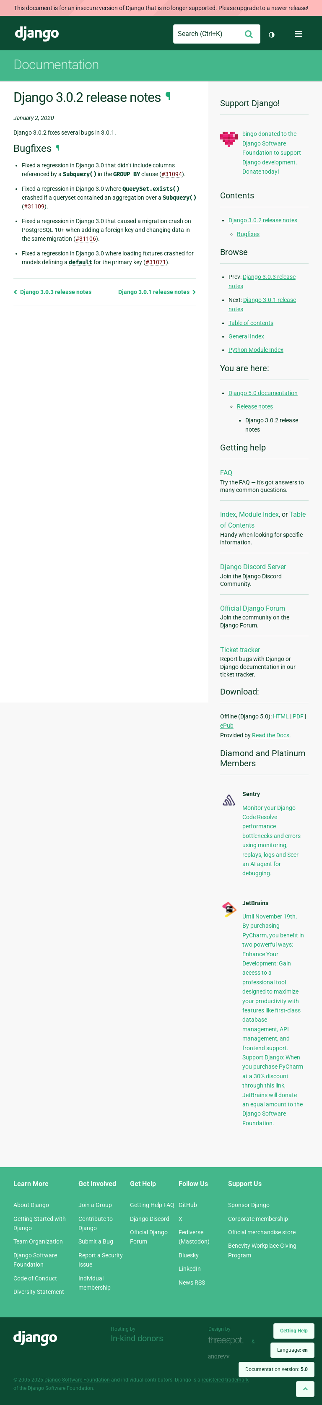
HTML (281, 716)
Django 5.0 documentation (263, 393)
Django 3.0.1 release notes (157, 292)
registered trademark (225, 1380)
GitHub (188, 1205)
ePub (227, 725)
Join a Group (95, 1205)
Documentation (56, 65)
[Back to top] (305, 1389)
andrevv (228, 1356)
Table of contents (251, 323)
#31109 (34, 206)
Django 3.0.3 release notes (52, 292)
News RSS (192, 1282)
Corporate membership (258, 1218)
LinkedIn (190, 1268)
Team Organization (38, 1241)
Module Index (259, 514)
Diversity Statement (38, 1291)
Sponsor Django (249, 1205)
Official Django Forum (252, 608)
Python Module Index (256, 349)
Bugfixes (248, 234)
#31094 (171, 174)
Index (228, 514)
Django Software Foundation (77, 1380)
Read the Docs (270, 735)
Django (37, 34)
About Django (31, 1205)
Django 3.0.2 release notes (263, 220)
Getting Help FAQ (152, 1205)
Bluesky (189, 1255)
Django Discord (149, 1218)
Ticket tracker (240, 650)
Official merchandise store (262, 1232)
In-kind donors (137, 1338)
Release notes (255, 406)
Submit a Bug (95, 1241)
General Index (246, 336)
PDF (298, 716)
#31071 (155, 262)
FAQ (226, 473)
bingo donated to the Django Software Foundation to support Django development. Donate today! (271, 152)
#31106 (85, 238)
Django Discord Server (253, 567)
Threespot (228, 1341)
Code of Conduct (35, 1278)
